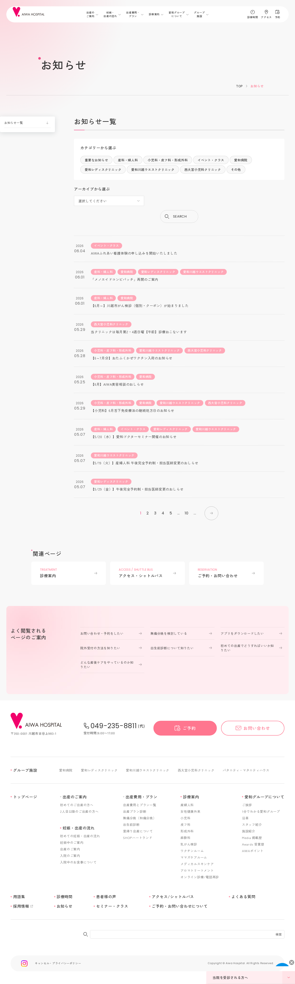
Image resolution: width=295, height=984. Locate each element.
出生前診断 (131, 824)
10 (186, 513)
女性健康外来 (190, 811)
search (180, 216)
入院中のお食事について (78, 862)
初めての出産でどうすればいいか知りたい (247, 647)
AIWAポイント (253, 850)
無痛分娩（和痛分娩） (139, 818)
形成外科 (187, 831)
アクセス (266, 17)
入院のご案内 (70, 855)
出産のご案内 (70, 849)
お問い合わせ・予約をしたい (102, 633)
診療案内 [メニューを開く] (154, 14)
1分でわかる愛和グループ (261, 811)
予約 (277, 17)
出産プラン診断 (134, 811)
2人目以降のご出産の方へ (79, 811)
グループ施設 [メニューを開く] (199, 14)
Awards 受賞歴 (253, 844)
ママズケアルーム (193, 857)
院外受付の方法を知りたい (100, 648)
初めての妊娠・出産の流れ (80, 836)
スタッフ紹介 (252, 824)
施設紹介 (248, 831)
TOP (239, 86)
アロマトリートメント (197, 870)
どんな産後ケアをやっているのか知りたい (107, 664)
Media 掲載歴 (252, 837)
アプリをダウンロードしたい (242, 633)
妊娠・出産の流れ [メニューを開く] (110, 14)
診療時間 (252, 17)
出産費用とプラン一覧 (139, 805)
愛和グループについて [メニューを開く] (177, 14)
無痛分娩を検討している (168, 633)
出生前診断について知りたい (172, 648)
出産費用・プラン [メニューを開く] (133, 14)
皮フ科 (185, 824)
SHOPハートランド (137, 837)
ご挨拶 (247, 805)
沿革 (245, 818)
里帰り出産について (138, 831)
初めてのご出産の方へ (76, 805)
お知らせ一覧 (13, 123)
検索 (279, 934)
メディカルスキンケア (197, 864)
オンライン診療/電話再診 (199, 877)
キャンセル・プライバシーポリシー (58, 963)
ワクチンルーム (192, 850)
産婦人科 (187, 805)
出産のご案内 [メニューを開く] (90, 14)
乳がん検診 (188, 844)
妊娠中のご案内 (71, 842)
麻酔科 (185, 837)
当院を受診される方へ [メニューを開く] (254, 977)
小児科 (185, 818)
